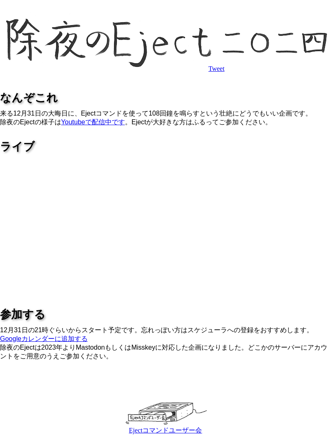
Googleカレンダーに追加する (44, 338)
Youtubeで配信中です (93, 122)
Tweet (217, 68)
